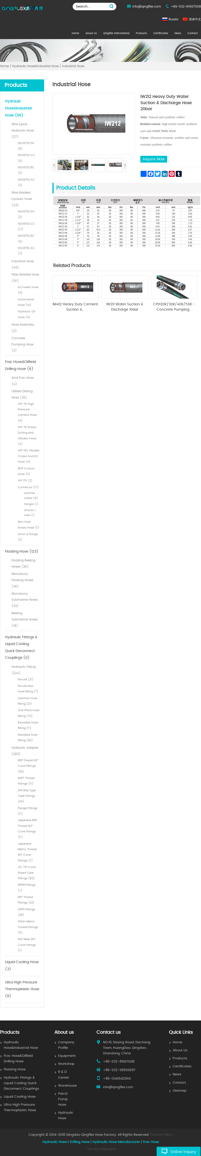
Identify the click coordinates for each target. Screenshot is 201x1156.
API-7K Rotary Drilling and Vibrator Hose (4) (27, 435)
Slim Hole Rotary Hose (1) (28, 525)
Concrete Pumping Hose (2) (22, 344)
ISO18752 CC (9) (26, 158)
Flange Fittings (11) (27, 811)
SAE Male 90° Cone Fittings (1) (27, 945)
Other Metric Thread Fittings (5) (28, 927)
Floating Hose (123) (21, 551)
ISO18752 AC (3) (26, 182)
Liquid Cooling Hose (20, 1096)
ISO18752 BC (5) (26, 238)
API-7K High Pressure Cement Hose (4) (27, 412)
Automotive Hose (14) (26, 302)
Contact (192, 33)
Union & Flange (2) (28, 537)
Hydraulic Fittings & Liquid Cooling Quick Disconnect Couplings (21, 1083)
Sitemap (179, 1090)
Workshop (66, 1064)
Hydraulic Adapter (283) (25, 750)
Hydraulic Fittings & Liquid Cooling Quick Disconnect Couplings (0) (21, 647)
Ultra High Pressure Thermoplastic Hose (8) (22, 989)
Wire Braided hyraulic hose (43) (22, 199)
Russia (173, 19)
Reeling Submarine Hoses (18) (25, 619)
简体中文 (195, 19)
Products (141, 33)
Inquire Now (154, 159)
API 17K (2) (25, 480)
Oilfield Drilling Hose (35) (22, 394)
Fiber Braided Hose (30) (25, 277)
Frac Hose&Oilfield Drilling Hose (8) (20, 365)
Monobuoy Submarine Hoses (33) (25, 600)
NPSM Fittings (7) (27, 887)
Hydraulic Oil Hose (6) (26, 314)
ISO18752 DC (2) (26, 214)
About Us (91, 33)
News (177, 33)
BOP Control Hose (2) (26, 471)
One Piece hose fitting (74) (28, 713)
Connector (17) (28, 487)
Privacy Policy (161, 1134)
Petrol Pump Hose (63, 1099)
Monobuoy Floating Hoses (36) (22, 580)
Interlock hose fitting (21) (27, 701)
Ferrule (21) (25, 679)
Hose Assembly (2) (23, 327)
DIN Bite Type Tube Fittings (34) (27, 796)
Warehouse (67, 1085)
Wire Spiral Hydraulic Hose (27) (23, 130)
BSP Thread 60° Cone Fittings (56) (28, 766)
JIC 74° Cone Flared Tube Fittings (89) (27, 873)
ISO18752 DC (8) (26, 146)
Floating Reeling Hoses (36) (23, 563)
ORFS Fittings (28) (26, 912)
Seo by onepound (101, 1149)
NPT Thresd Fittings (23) (26, 900)
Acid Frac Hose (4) (23, 381)
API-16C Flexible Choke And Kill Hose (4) (28, 456)
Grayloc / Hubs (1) (30, 513)
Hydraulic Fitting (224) (24, 670)
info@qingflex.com (146, 6)
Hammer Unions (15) (31, 495)
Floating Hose (15, 1069)
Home (75, 33)
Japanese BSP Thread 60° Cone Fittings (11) (27, 828)
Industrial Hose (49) (23, 264)
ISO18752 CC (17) (26, 226)
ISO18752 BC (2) (26, 170)
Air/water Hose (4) (28, 290)
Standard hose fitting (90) (28, 737)
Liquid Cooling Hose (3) (22, 965)
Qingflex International (116, 33)
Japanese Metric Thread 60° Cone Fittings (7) (27, 852)
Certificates (160, 33)
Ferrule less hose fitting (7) (28, 689)
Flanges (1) (31, 504)
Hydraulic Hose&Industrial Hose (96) (18, 108)
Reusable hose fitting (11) (28, 725)
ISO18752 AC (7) (26, 251)
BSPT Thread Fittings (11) (26, 781)
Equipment (67, 1056)
